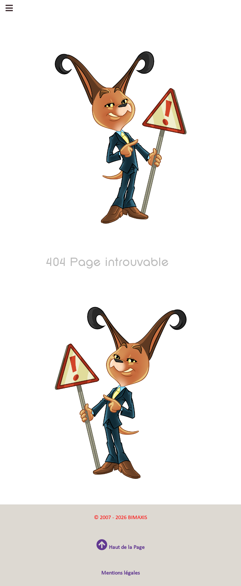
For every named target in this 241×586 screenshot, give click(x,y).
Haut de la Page (120, 547)
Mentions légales (120, 573)
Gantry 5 (120, 13)
